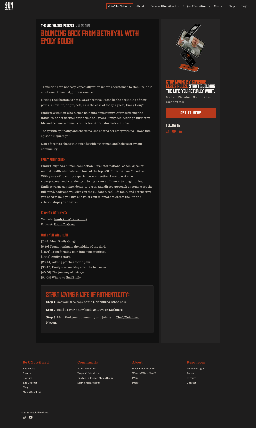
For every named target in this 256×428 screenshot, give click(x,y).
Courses (27, 378)
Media (219, 6)
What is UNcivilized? (144, 373)
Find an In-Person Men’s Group (95, 378)
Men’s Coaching (32, 392)
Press (135, 382)
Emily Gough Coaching (70, 219)
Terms (190, 373)
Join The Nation (119, 6)
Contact (191, 382)
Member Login (195, 368)
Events (27, 373)
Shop (233, 6)
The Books (29, 368)
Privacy (191, 378)
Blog (25, 387)
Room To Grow (64, 224)
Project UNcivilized (196, 6)
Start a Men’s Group (88, 382)
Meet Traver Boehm (143, 368)
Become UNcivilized (165, 6)
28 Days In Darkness (108, 309)
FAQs (135, 378)
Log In (245, 6)
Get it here (190, 113)
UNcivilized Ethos (106, 302)
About (141, 6)
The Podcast (30, 382)
